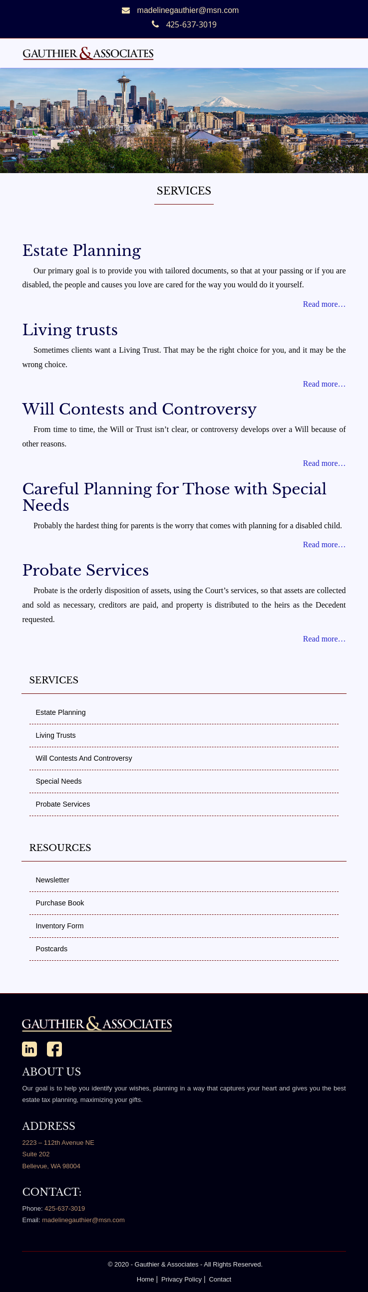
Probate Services (85, 570)
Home (145, 1279)
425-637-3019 (64, 1208)
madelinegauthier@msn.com (188, 10)
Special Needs (58, 781)
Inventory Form (59, 926)
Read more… (324, 304)
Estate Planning (81, 250)
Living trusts (70, 330)
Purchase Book (59, 903)
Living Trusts (55, 735)
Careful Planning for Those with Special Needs (174, 497)
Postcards (51, 949)
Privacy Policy (181, 1279)
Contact (220, 1279)
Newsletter (52, 880)
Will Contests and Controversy (139, 409)
